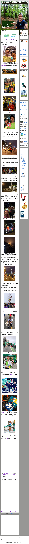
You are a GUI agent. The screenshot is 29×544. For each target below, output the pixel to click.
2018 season (4, 474)
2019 (22, 156)
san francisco (13, 474)
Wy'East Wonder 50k (23, 49)
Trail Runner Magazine (23, 105)
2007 (22, 188)
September (23, 161)
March (23, 174)
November (23, 159)
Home (10, 511)
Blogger (22, 542)
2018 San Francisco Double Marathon (10, 39)
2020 (22, 155)
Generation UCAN (11, 374)
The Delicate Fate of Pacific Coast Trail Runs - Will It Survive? (25, 114)
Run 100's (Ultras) (22, 104)
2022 (22, 153)
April (22, 173)
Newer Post (2, 511)
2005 (22, 190)
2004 (22, 191)
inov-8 (7, 438)
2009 (22, 186)
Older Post (16, 511)
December (23, 158)
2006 (22, 189)
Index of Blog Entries (23, 128)
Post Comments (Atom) (11, 513)
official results (3, 412)
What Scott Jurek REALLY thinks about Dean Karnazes (26, 121)
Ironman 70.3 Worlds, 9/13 (23, 53)
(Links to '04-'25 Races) (23, 54)
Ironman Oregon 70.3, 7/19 (23, 50)
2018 (22, 157)
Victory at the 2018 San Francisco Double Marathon (23, 168)
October (23, 160)
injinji (12, 438)
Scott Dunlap (5, 473)
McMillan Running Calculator (23, 109)
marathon (11, 474)
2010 (22, 185)
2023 (22, 152)
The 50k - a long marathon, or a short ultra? (26, 142)
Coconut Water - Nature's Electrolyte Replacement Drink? (26, 135)
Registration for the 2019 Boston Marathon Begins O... (24, 164)
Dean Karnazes (3, 63)
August (23, 162)
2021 (22, 154)
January (23, 176)
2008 (22, 187)
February (23, 175)
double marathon (8, 474)
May (22, 172)
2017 (22, 177)
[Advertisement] (9, 504)
